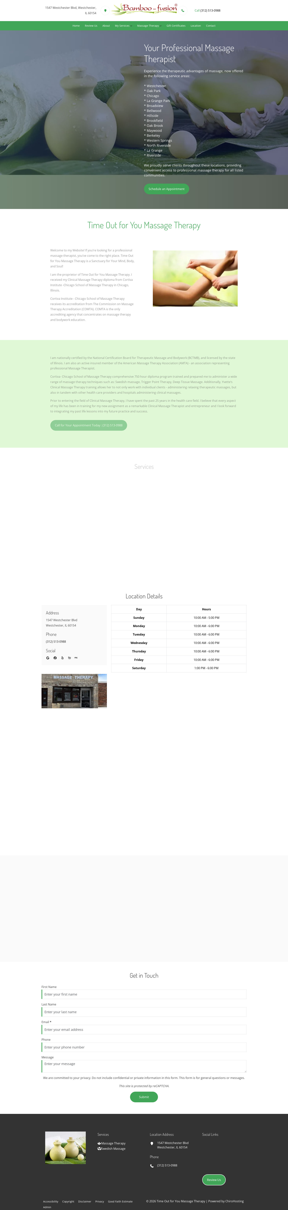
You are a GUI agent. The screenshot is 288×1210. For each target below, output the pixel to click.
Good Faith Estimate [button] (120, 1201)
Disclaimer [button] (84, 1201)
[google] (48, 658)
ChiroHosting (234, 1201)
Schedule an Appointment (167, 189)
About (106, 25)
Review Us (91, 25)
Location (196, 25)
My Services (122, 25)
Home (76, 25)
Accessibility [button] (50, 1201)
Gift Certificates (176, 25)
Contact (210, 25)
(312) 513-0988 (56, 642)
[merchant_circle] (76, 658)
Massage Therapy (148, 25)
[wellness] (69, 658)
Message (48, 1057)
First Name (49, 987)
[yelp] (62, 658)
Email (46, 1022)
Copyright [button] (68, 1201)
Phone (46, 1040)
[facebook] (55, 658)
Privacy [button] (99, 1201)
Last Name (49, 1004)
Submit (144, 1097)
